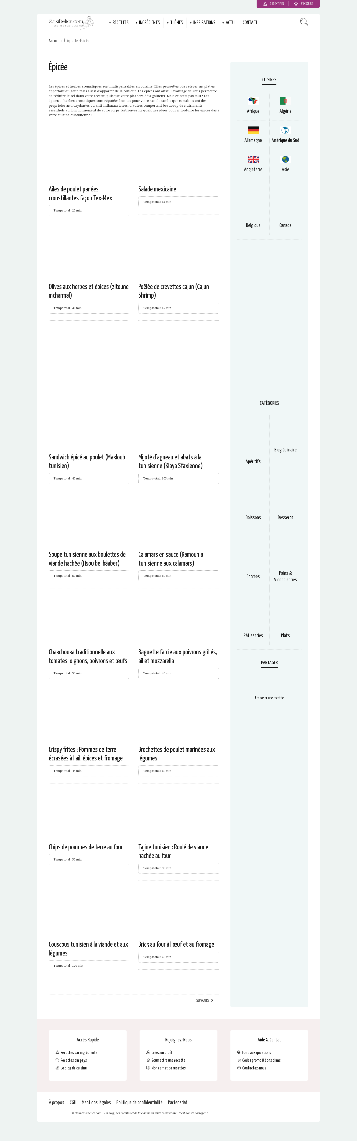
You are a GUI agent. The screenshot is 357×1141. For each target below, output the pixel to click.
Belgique (253, 225)
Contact (250, 22)
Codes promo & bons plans (261, 1060)
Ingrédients (149, 22)
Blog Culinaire (285, 450)
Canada (285, 225)
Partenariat (178, 1102)
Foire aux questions (256, 1052)
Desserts (285, 517)
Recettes (121, 22)
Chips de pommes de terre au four (86, 847)
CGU (73, 1102)
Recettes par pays (74, 1060)
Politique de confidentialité (139, 1102)
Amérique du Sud (285, 140)
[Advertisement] (133, 362)
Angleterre (253, 169)
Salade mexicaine (157, 189)
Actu (230, 22)
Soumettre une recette (168, 1060)
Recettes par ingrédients (79, 1052)
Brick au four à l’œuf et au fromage (176, 944)
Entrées (253, 576)
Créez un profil (161, 1052)
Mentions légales (96, 1102)
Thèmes (176, 22)
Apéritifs (253, 461)
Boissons (253, 517)
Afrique (253, 111)
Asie (285, 169)
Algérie (285, 111)
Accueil (54, 41)
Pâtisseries (253, 635)
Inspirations (204, 22)
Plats (285, 635)
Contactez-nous (254, 1068)
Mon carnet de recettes (168, 1068)
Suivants (202, 1001)
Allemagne (253, 140)
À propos (56, 1102)
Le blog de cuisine (74, 1068)
